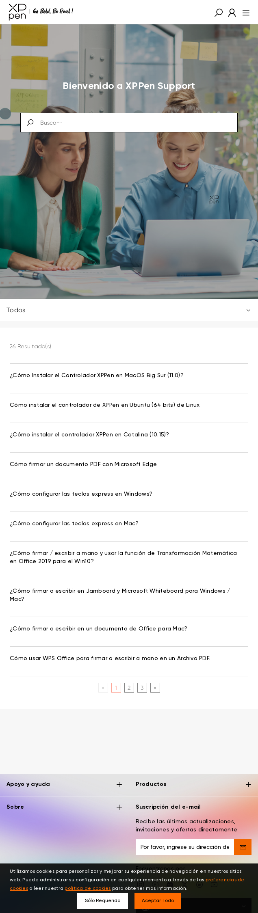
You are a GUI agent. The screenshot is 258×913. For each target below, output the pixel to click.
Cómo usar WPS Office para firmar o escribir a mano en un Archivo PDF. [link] (110, 658)
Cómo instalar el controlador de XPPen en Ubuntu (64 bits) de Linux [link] (104, 405)
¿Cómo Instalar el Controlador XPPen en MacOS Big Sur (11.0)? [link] (97, 375)
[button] (219, 12)
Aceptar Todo (158, 900)
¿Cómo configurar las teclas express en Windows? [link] (81, 494)
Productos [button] (194, 778)
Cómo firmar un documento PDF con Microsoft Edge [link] (83, 464)
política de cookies (88, 888)
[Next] (155, 687)
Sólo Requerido (102, 900)
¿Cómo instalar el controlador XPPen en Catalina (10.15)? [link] (89, 435)
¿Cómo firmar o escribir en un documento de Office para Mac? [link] (99, 629)
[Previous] (103, 687)
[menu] (243, 12)
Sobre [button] (65, 801)
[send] (242, 840)
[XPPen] (41, 12)
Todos (129, 310)
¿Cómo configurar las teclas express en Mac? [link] (74, 524)
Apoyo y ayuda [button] (65, 778)
